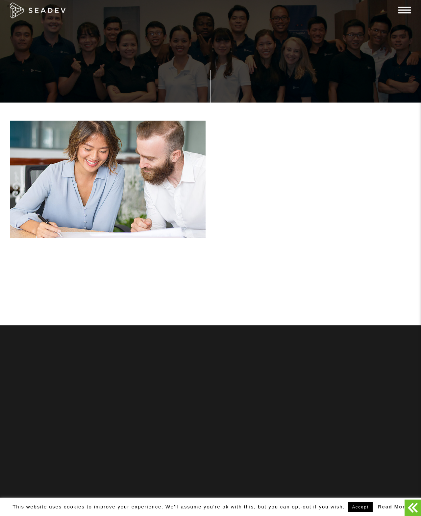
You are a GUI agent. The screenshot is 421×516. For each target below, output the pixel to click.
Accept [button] (360, 506)
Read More (393, 506)
